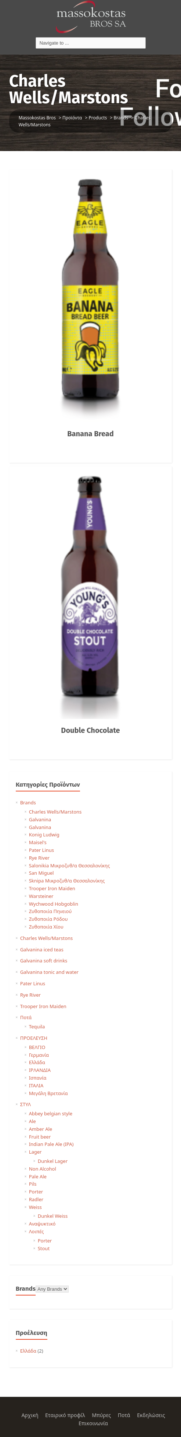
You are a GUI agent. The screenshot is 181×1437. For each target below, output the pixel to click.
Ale (32, 1121)
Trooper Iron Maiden (52, 888)
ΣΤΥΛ (25, 1104)
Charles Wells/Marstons (55, 811)
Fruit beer (40, 1136)
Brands (120, 118)
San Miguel (41, 873)
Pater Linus (41, 850)
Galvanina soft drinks (44, 960)
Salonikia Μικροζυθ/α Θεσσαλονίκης (69, 865)
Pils (33, 1184)
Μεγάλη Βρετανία (48, 1093)
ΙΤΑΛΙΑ (36, 1085)
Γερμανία (39, 1055)
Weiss (35, 1207)
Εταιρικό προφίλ (65, 1415)
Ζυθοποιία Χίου (46, 926)
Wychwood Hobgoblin (53, 904)
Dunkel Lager (53, 1161)
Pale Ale (38, 1176)
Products (97, 118)
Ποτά (26, 1017)
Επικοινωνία (93, 1423)
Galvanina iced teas (42, 949)
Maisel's (38, 842)
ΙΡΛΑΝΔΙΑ (40, 1070)
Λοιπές (36, 1231)
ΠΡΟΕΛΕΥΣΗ (33, 1038)
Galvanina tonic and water (49, 972)
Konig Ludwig (44, 834)
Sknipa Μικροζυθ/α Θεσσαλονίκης (67, 880)
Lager (35, 1151)
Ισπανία (38, 1077)
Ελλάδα (37, 1062)
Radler (36, 1199)
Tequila (37, 1026)
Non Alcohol (42, 1168)
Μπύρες (101, 1415)
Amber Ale (41, 1129)
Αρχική (29, 1415)
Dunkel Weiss (53, 1216)
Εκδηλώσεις (151, 1415)
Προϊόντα (72, 118)
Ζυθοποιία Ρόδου (48, 919)
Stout (44, 1248)
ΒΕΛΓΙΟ (37, 1047)
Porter (36, 1191)
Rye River (39, 857)
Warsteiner (41, 896)
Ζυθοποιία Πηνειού (50, 911)
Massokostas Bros (37, 118)
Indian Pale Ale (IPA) (51, 1144)
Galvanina (40, 819)
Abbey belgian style (50, 1113)
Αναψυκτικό (42, 1223)
